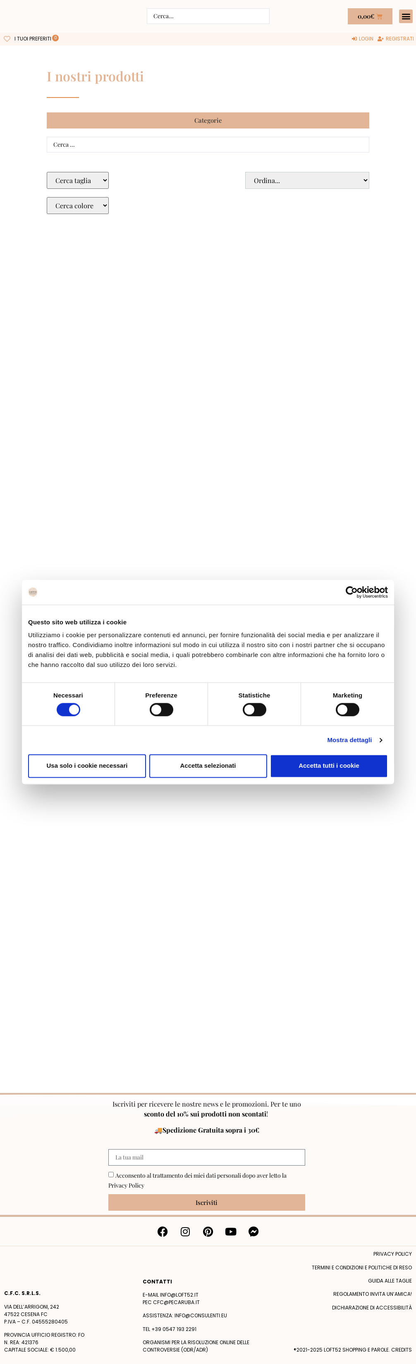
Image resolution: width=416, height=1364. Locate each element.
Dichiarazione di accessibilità (372, 1307)
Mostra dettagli (349, 739)
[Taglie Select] (78, 180)
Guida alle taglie (390, 1280)
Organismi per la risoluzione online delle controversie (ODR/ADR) (196, 1346)
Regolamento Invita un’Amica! (372, 1293)
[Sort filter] (307, 180)
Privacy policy (392, 1253)
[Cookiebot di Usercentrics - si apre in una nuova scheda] (352, 592)
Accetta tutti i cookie (329, 765)
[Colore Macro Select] (78, 205)
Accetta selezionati (208, 765)
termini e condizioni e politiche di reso (362, 1267)
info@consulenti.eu (201, 1315)
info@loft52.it (179, 1294)
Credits (401, 1349)
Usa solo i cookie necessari (87, 765)
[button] (406, 16)
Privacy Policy (126, 1185)
